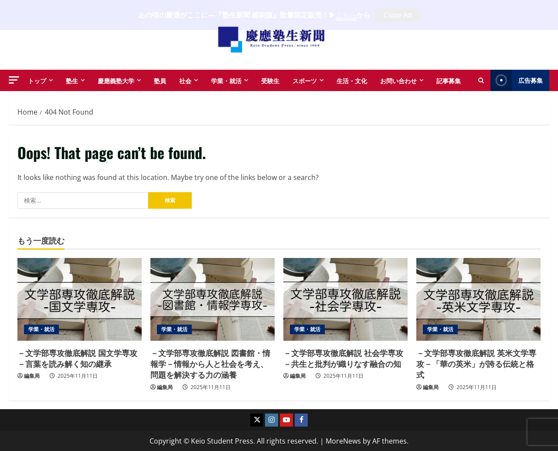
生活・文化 (352, 79)
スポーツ (305, 79)
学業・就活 (226, 79)
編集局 (32, 375)
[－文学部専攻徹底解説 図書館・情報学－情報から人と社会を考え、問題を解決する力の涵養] (212, 299)
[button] (14, 79)
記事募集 (448, 79)
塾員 (160, 79)
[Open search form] (481, 79)
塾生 (72, 79)
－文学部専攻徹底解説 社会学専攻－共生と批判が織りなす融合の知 (343, 357)
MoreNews (343, 440)
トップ (37, 79)
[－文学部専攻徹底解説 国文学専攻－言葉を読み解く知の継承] (79, 299)
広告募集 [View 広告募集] (516, 79)
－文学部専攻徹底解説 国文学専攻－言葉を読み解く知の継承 (77, 357)
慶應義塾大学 (116, 79)
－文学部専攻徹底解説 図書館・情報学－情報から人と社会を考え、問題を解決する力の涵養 (210, 363)
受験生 (270, 79)
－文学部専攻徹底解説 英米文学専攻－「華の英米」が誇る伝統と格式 (476, 363)
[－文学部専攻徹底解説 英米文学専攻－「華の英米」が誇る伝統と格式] (478, 299)
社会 (185, 79)
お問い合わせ (398, 79)
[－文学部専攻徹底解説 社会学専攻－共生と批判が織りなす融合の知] (345, 299)
